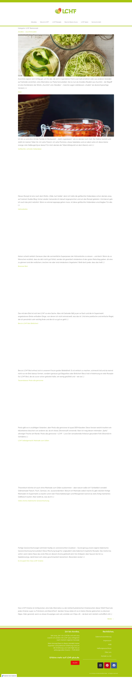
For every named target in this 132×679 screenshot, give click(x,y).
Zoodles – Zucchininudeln (27, 32)
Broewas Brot (23, 266)
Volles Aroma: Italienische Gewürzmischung (33, 501)
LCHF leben (84, 22)
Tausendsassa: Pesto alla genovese (30, 380)
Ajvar (20, 92)
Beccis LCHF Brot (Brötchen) (28, 323)
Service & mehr (96, 22)
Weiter (110, 619)
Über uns (108, 652)
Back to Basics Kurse (71, 22)
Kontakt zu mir (106, 656)
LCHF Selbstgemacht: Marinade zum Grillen (33, 440)
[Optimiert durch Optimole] (9, 676)
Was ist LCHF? (44, 22)
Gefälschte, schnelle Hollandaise (30, 149)
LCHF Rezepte (56, 22)
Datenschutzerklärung (103, 637)
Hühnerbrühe (23, 209)
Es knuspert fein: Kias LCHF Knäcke (31, 561)
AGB (109, 644)
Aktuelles (34, 22)
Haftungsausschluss (104, 648)
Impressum (107, 640)
